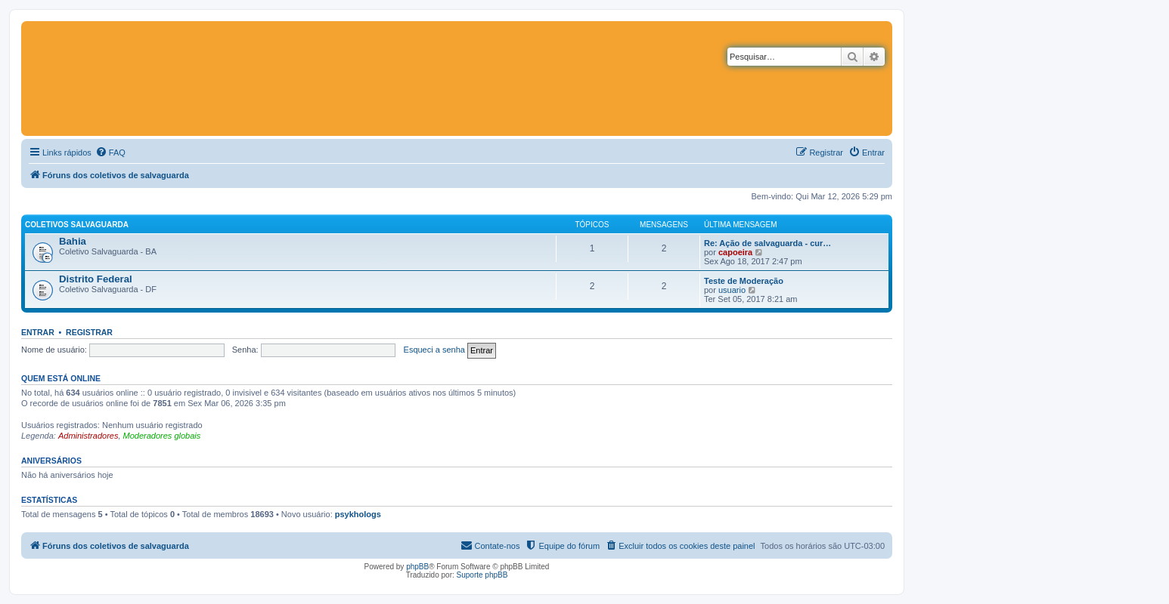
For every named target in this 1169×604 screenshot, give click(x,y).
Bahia (72, 241)
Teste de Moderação (743, 280)
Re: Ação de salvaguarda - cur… (767, 243)
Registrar (89, 332)
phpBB (417, 566)
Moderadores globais (162, 435)
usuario (732, 289)
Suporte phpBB (482, 575)
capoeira (735, 252)
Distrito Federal (95, 279)
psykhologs (358, 514)
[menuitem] (110, 152)
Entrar (37, 332)
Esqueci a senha (434, 349)
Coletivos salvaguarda (77, 224)
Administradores (88, 435)
